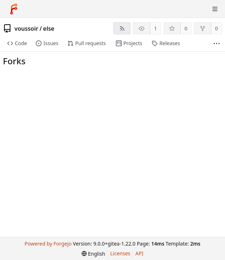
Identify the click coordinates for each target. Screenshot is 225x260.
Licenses (120, 253)
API (139, 253)
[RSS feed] (121, 28)
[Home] (14, 9)
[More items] (216, 43)
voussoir (26, 28)
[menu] (93, 253)
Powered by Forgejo (48, 243)
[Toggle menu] (214, 9)
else (48, 28)
